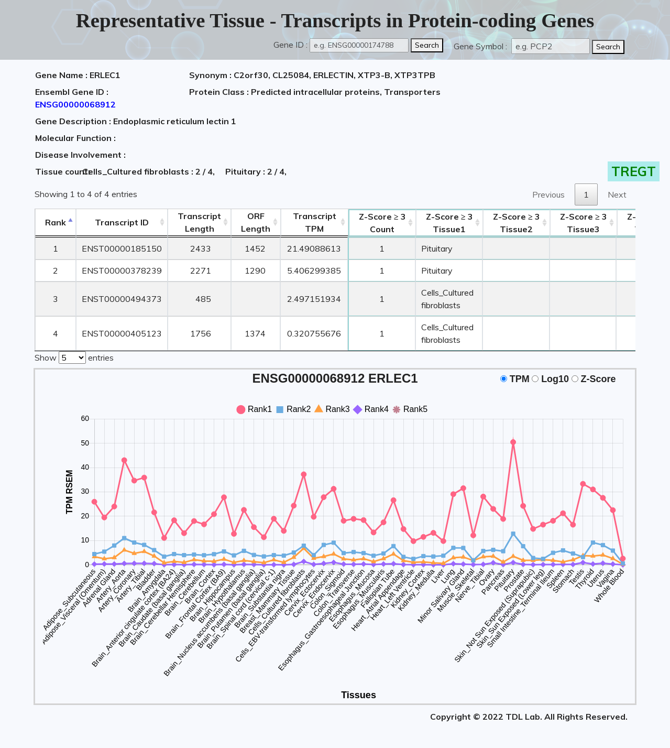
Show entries (74, 356)
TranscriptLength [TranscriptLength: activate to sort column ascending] (199, 222)
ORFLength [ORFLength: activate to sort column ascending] (255, 222)
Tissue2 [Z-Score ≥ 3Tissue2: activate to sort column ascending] (516, 222)
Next (617, 194)
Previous (548, 194)
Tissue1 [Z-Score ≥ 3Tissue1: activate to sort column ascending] (449, 222)
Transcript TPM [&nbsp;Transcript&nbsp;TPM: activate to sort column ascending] (314, 222)
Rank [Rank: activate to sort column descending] (55, 222)
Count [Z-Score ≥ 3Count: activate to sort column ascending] (382, 222)
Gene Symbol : (481, 46)
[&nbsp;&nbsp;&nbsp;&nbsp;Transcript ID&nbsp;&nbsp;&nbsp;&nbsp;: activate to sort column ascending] (122, 222)
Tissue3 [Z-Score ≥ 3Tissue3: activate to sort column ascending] (583, 222)
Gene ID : (290, 44)
